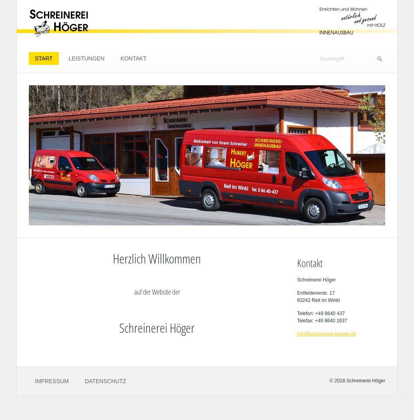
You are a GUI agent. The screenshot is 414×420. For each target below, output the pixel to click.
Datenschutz (105, 381)
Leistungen (87, 58)
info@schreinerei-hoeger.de (326, 334)
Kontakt (134, 58)
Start (44, 58)
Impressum (52, 381)
